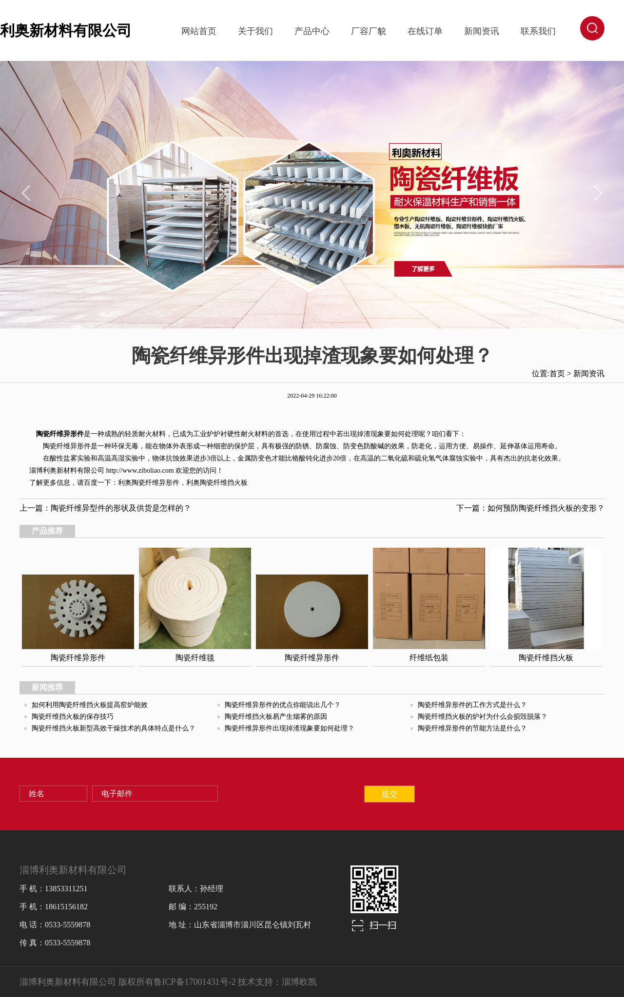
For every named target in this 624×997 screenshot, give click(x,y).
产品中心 (312, 31)
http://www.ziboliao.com (140, 470)
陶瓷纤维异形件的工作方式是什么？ (472, 705)
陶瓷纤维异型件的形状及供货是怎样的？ (121, 508)
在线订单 (425, 31)
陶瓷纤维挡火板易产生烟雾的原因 (276, 716)
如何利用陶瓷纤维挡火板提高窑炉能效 (90, 705)
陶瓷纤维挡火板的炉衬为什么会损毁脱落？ (482, 716)
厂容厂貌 (368, 31)
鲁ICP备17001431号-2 (195, 982)
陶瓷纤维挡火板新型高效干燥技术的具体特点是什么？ (113, 728)
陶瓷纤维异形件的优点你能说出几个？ (283, 705)
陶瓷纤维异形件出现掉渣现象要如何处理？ (289, 728)
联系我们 (538, 31)
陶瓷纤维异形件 (60, 434)
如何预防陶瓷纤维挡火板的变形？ (546, 508)
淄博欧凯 (299, 982)
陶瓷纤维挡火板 (224, 482)
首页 (557, 373)
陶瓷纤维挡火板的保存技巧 (73, 716)
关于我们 (255, 31)
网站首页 (198, 31)
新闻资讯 (481, 31)
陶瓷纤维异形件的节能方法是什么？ (472, 728)
